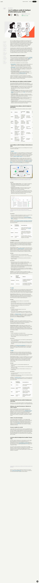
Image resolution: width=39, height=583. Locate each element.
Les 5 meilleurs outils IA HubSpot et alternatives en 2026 (5, 53)
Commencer (34, 1)
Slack (21, 161)
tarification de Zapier (18, 377)
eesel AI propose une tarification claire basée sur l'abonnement (23, 220)
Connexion (30, 1)
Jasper (12, 287)
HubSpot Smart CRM (21, 248)
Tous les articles (4, 8)
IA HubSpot (30, 57)
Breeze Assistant (13, 64)
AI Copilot (29, 228)
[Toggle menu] (37, 1)
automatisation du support (28, 410)
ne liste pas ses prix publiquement (20, 345)
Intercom (21, 156)
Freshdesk (17, 156)
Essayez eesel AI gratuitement (16, 470)
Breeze (29, 58)
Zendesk (14, 156)
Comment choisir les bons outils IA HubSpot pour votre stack (5, 57)
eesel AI (12, 151)
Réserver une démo (25, 1)
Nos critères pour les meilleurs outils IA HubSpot (5, 45)
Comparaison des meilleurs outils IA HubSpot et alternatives (5, 49)
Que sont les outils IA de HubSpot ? (4, 42)
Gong (12, 319)
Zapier (12, 350)
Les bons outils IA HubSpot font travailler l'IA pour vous (5, 62)
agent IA (11, 162)
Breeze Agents (13, 67)
